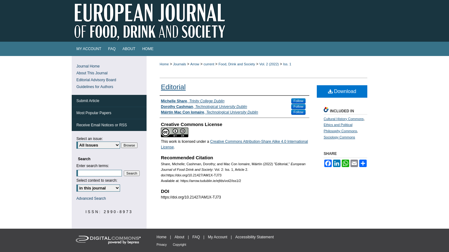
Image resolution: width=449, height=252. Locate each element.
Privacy (162, 244)
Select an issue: (89, 139)
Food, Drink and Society (237, 64)
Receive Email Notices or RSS (101, 125)
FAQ (196, 237)
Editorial (173, 87)
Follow (298, 101)
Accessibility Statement (254, 237)
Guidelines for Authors (94, 87)
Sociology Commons (339, 137)
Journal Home (88, 66)
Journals (179, 64)
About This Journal (92, 73)
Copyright (179, 244)
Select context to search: (96, 180)
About (179, 237)
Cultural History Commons (344, 119)
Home (164, 64)
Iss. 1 (287, 64)
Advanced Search (91, 198)
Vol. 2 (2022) (269, 64)
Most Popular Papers (93, 113)
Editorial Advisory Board (96, 80)
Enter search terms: (92, 166)
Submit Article (87, 101)
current (209, 64)
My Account (217, 237)
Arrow (194, 64)
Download (342, 91)
